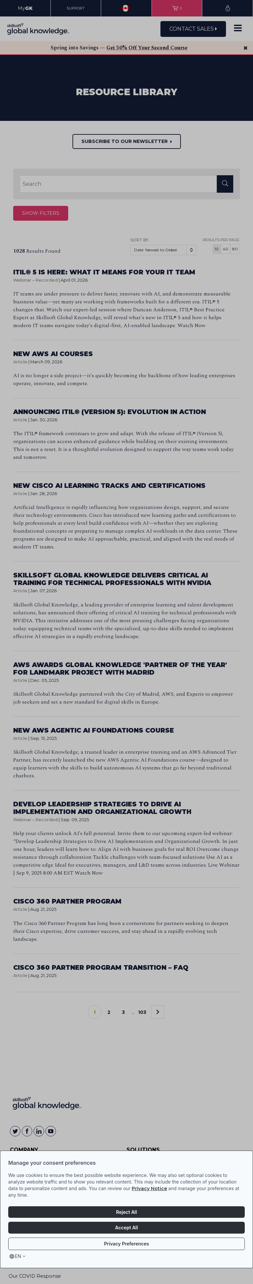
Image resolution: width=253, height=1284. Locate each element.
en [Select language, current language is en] (18, 1256)
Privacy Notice (149, 1188)
